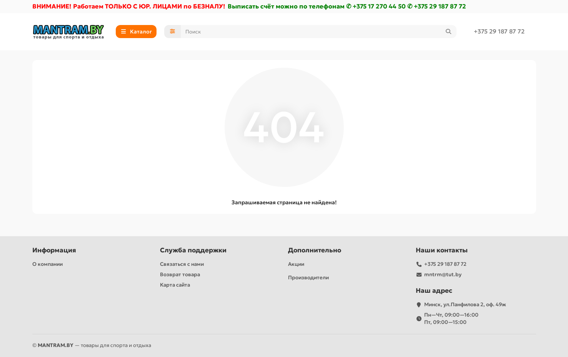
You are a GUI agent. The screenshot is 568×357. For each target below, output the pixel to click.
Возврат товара (180, 274)
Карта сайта (175, 285)
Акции (296, 264)
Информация (54, 250)
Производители (308, 277)
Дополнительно (314, 250)
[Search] (318, 32)
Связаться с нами (182, 264)
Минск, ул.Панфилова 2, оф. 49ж (465, 304)
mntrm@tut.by (442, 274)
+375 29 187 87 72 (499, 32)
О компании (47, 264)
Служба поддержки (193, 250)
